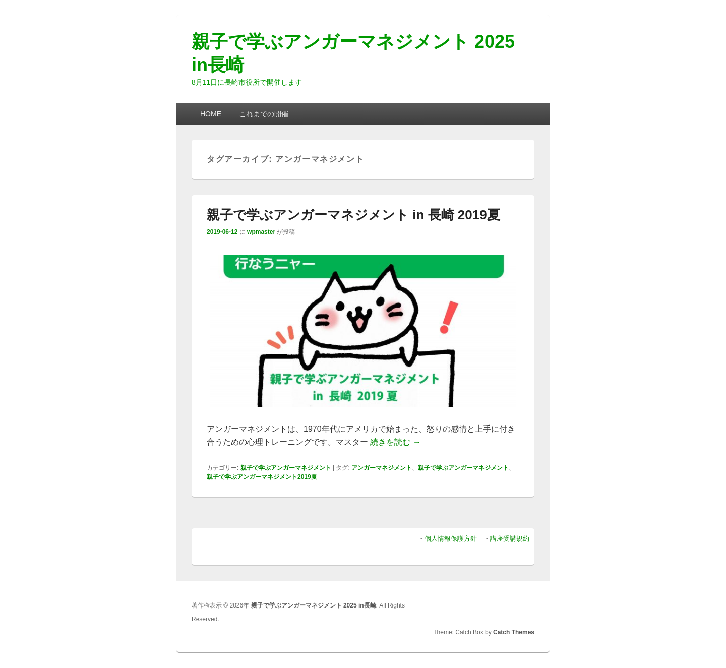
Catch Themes (513, 632)
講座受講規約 (509, 538)
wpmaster (261, 231)
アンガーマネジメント (381, 467)
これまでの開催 (263, 114)
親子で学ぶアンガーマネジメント (285, 467)
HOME (210, 114)
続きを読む (395, 442)
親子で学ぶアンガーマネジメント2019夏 (262, 476)
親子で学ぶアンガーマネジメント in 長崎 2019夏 (353, 214)
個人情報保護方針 (451, 538)
